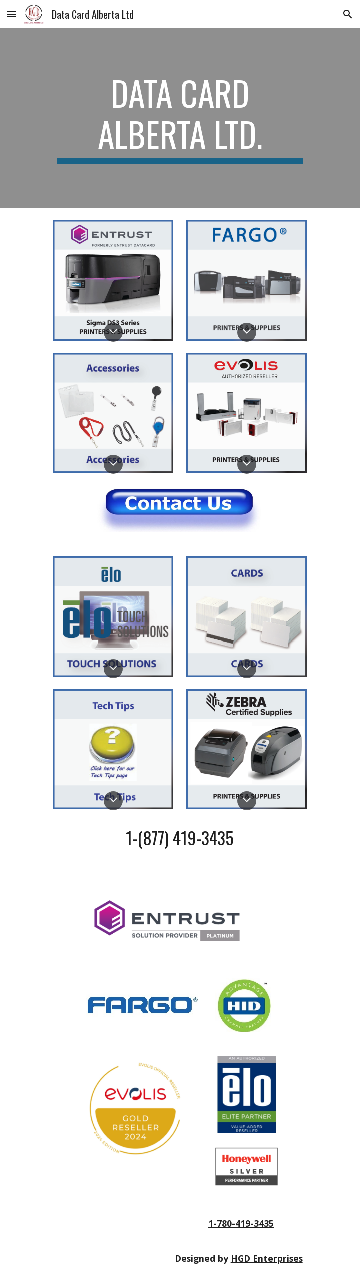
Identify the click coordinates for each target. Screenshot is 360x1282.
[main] (179, 118)
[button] (12, 14)
